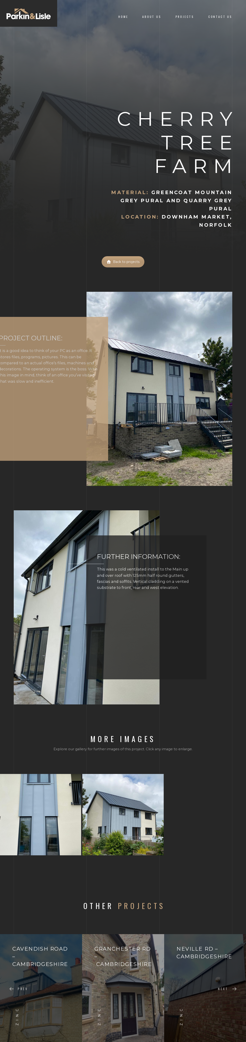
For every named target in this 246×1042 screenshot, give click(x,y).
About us (151, 17)
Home (123, 17)
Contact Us (220, 17)
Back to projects (123, 262)
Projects (185, 17)
